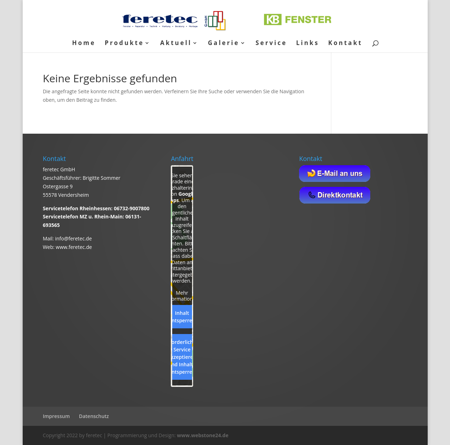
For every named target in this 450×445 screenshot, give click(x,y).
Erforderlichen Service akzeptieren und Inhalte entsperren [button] (182, 357)
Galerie (224, 43)
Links (307, 43)
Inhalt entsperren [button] (182, 317)
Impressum (56, 416)
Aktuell (176, 43)
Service (271, 43)
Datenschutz (94, 416)
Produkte (124, 43)
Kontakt (345, 43)
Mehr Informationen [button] (182, 296)
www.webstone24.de (202, 435)
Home (84, 43)
